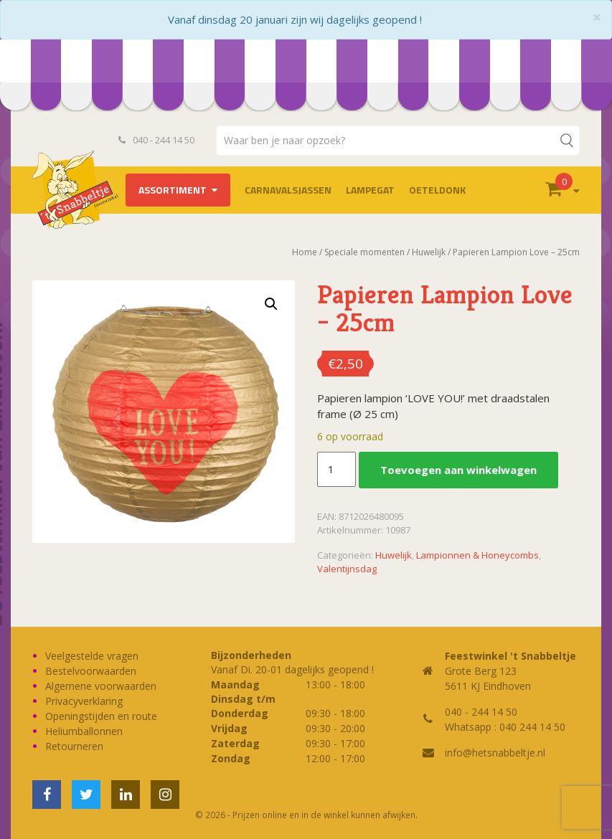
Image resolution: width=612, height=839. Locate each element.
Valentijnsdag (347, 568)
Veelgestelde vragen (91, 656)
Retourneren (74, 746)
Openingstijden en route (101, 716)
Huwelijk (429, 252)
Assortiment (172, 189)
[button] (271, 304)
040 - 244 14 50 (156, 139)
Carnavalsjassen (288, 189)
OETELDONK (437, 189)
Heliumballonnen (84, 731)
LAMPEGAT (370, 189)
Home (304, 252)
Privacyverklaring (84, 701)
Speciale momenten (364, 252)
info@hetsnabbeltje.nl (495, 752)
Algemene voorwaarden (100, 686)
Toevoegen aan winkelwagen (458, 470)
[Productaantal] (336, 470)
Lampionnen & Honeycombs (477, 555)
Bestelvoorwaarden (90, 671)
